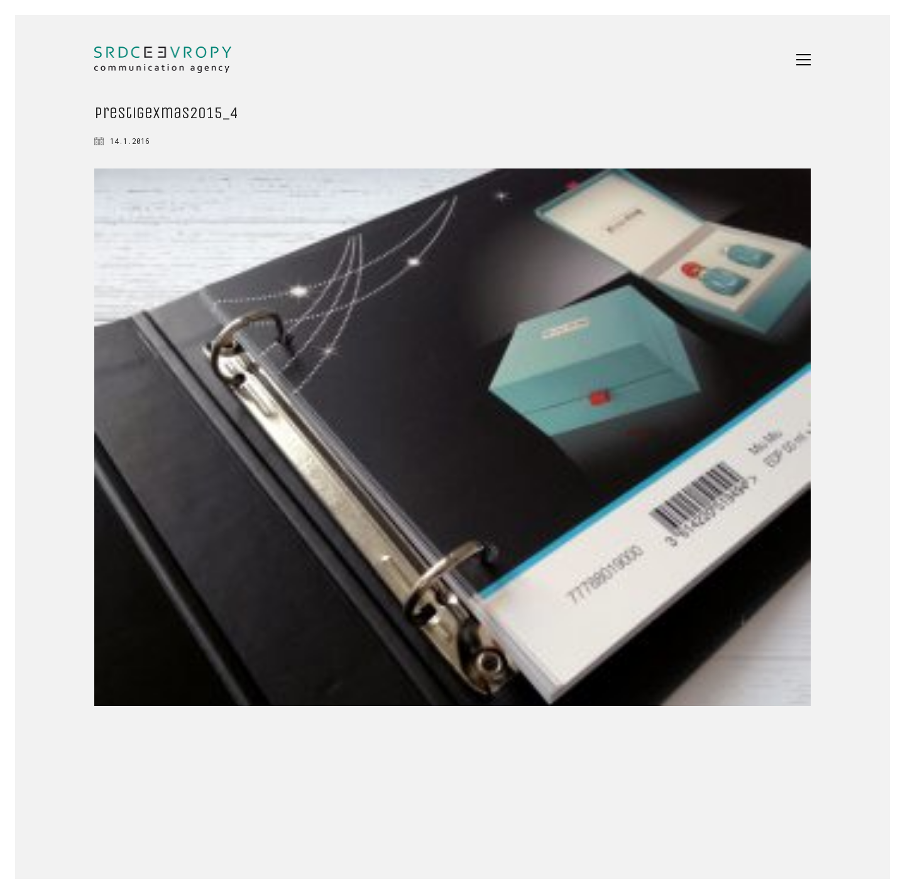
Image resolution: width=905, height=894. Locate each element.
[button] (803, 60)
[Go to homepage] (162, 60)
